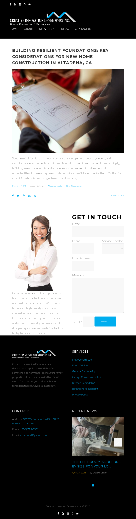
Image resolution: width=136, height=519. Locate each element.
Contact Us (85, 32)
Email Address (81, 258)
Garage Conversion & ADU (87, 377)
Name (76, 224)
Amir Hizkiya (38, 187)
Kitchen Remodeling (83, 382)
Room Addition (80, 365)
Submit (105, 321)
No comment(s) (55, 187)
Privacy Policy (80, 394)
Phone (76, 241)
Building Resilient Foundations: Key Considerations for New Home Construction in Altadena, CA (60, 58)
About (31, 32)
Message (78, 275)
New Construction (74, 187)
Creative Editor (99, 472)
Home (16, 32)
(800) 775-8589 (30, 429)
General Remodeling (83, 371)
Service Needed (112, 241)
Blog (67, 32)
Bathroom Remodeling (85, 388)
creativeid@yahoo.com (33, 435)
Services (48, 32)
